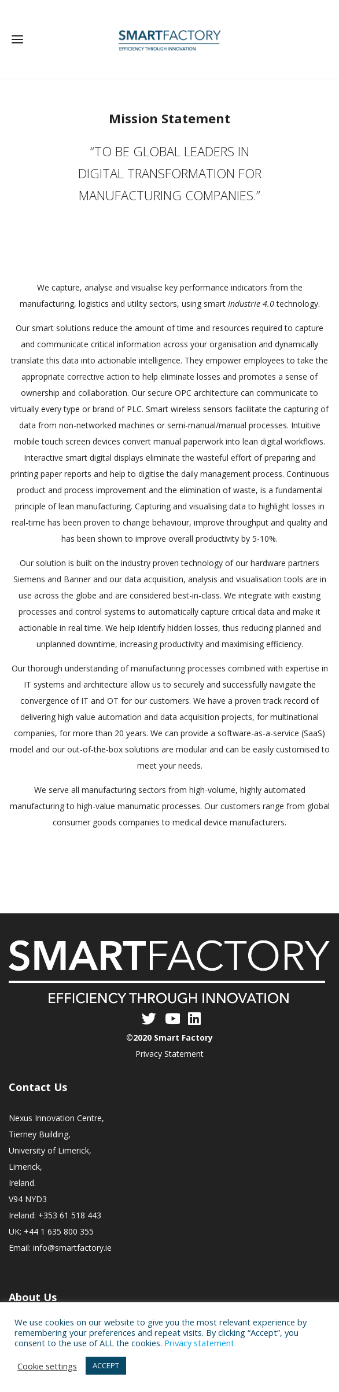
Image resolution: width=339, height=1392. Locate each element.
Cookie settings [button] (47, 1366)
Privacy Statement (169, 1053)
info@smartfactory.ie (72, 1247)
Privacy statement (199, 1343)
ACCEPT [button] (106, 1365)
